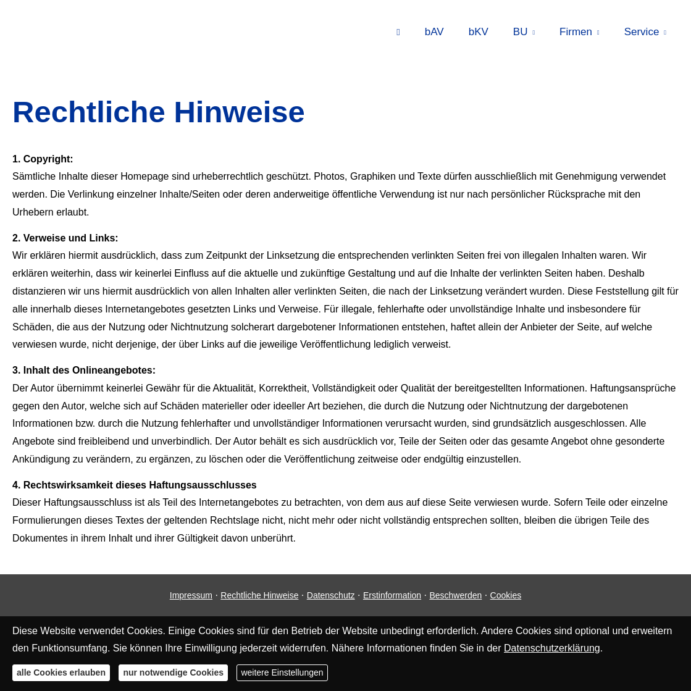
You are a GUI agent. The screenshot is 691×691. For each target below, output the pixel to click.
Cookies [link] (506, 595)
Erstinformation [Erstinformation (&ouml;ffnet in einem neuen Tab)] (392, 595)
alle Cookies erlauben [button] (61, 672)
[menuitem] (398, 31)
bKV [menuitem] (478, 32)
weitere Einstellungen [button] (282, 672)
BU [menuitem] (520, 32)
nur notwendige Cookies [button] (173, 672)
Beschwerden (455, 595)
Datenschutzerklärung (552, 648)
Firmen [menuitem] (575, 32)
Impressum (191, 595)
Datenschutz (331, 595)
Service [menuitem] (642, 32)
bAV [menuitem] (434, 32)
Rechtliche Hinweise (259, 595)
